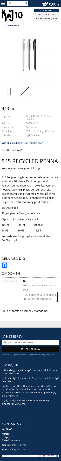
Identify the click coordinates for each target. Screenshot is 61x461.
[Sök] (26, 3)
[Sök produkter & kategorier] (17, 3)
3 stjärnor (10, 281)
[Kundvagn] (49, 4)
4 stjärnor (13, 281)
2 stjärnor (7, 281)
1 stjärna (4, 281)
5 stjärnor (16, 281)
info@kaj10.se (50, 18)
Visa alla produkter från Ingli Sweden (22, 142)
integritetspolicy (47, 354)
